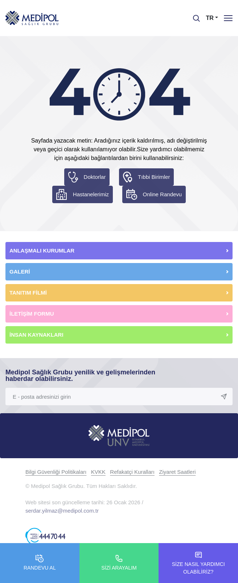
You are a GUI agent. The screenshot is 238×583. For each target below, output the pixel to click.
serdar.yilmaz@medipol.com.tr (62, 511)
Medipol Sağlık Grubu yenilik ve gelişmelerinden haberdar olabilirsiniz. (80, 375)
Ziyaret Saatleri (177, 472)
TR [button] (210, 18)
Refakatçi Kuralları (132, 472)
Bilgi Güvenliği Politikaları (55, 472)
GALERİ (19, 271)
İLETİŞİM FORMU (31, 314)
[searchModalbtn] (193, 15)
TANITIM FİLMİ (28, 293)
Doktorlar (95, 177)
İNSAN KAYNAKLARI (37, 335)
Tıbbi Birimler (154, 177)
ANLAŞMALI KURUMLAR (41, 250)
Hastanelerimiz (91, 194)
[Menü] (228, 18)
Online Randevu (162, 194)
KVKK (98, 472)
